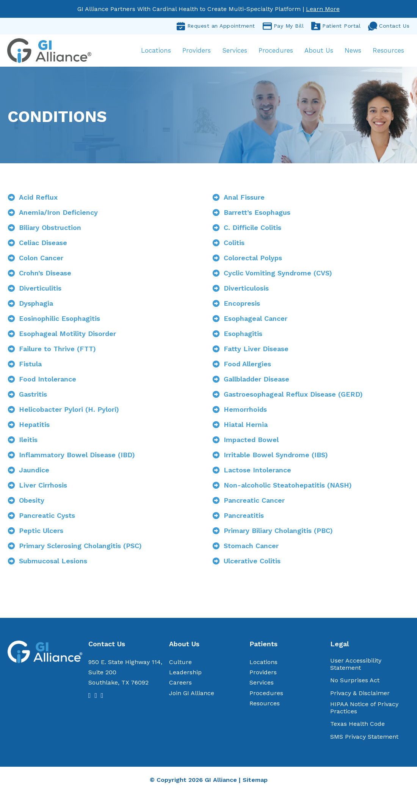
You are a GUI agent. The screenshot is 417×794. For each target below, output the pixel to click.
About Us (318, 51)
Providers (196, 51)
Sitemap (255, 780)
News (352, 51)
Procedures (275, 51)
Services (234, 51)
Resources (388, 51)
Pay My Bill (283, 26)
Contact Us (388, 26)
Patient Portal (336, 26)
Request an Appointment (215, 26)
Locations (156, 51)
